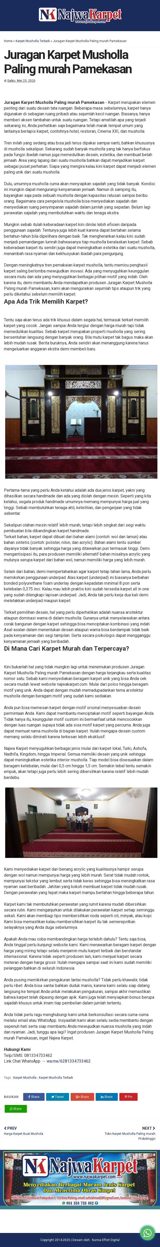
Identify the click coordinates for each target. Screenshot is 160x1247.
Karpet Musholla (25, 1077)
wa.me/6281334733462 (69, 1061)
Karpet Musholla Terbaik (33, 41)
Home (8, 41)
